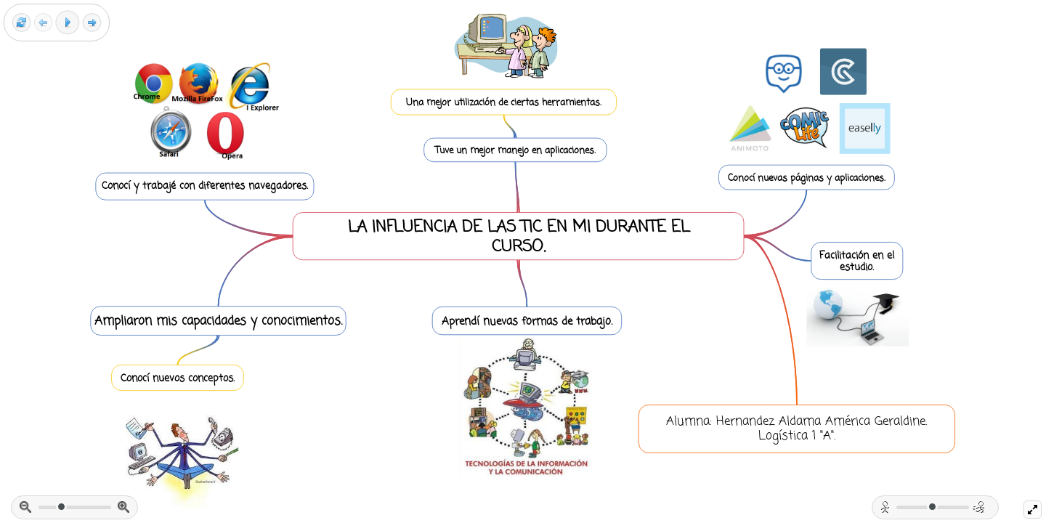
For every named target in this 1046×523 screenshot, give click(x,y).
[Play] (67, 22)
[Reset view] (21, 23)
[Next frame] (92, 23)
